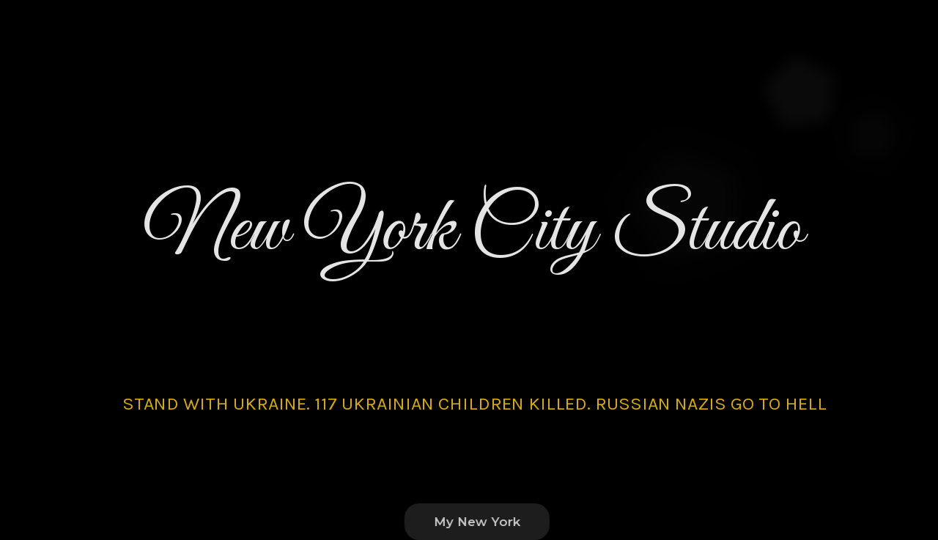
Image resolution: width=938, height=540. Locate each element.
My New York (483, 521)
